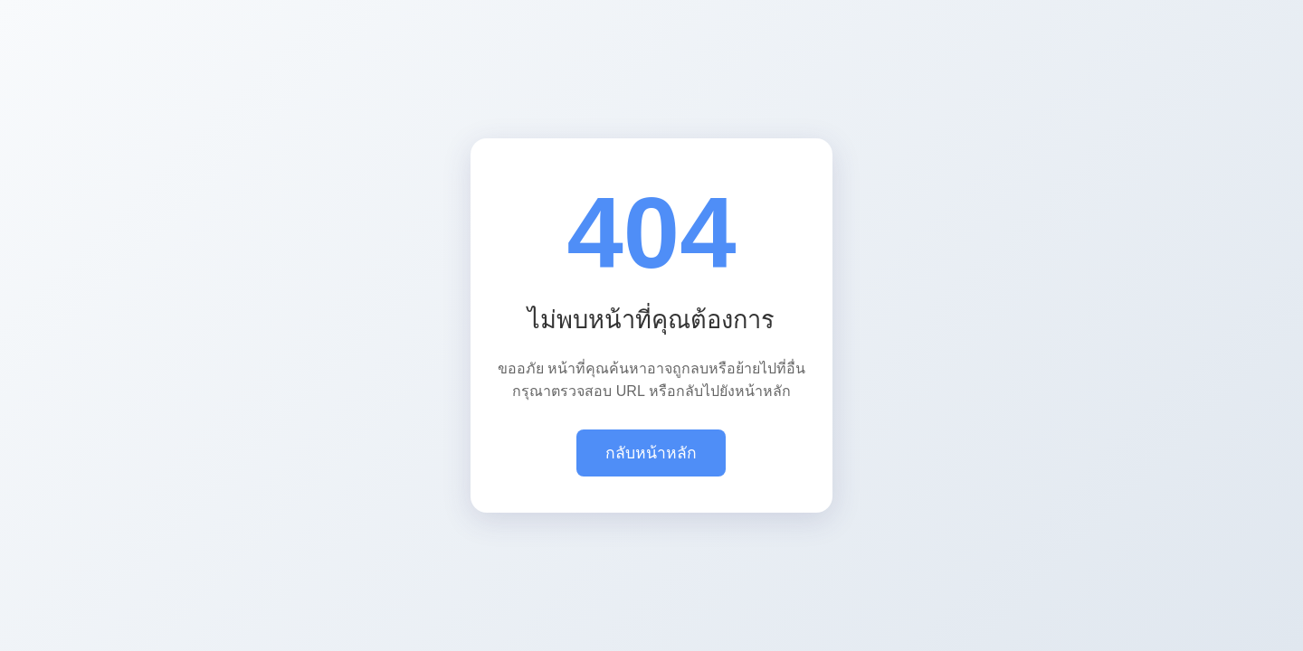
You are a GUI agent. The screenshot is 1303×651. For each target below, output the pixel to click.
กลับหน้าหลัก (651, 453)
